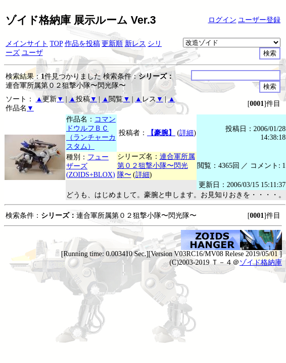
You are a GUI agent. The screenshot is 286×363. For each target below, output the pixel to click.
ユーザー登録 (259, 20)
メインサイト (27, 43)
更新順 (112, 43)
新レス (135, 43)
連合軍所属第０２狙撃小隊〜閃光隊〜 (156, 165)
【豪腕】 (161, 133)
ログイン (222, 20)
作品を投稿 (82, 43)
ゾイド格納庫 (261, 262)
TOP (56, 43)
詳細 (186, 133)
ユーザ (32, 52)
